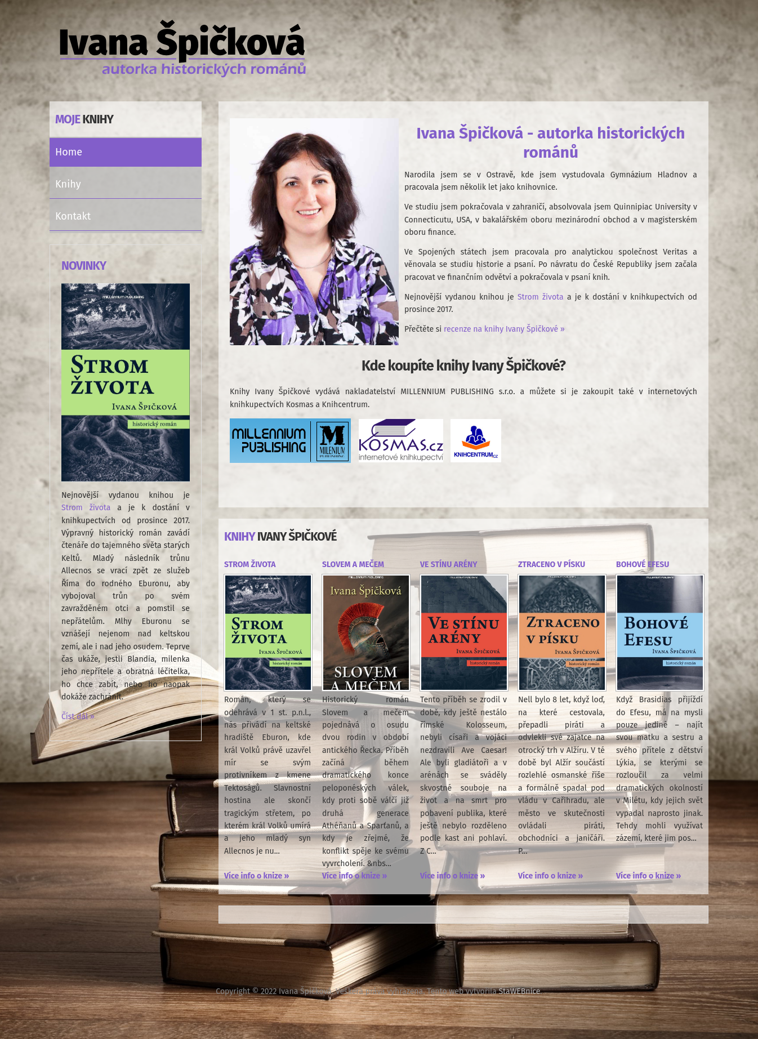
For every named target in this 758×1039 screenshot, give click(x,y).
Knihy (68, 184)
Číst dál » (78, 716)
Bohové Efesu (642, 564)
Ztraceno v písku (551, 564)
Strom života (85, 507)
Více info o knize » (256, 876)
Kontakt (73, 216)
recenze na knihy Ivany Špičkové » (504, 329)
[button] (196, 184)
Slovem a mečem (353, 564)
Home (68, 152)
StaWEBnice (519, 991)
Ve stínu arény (449, 564)
